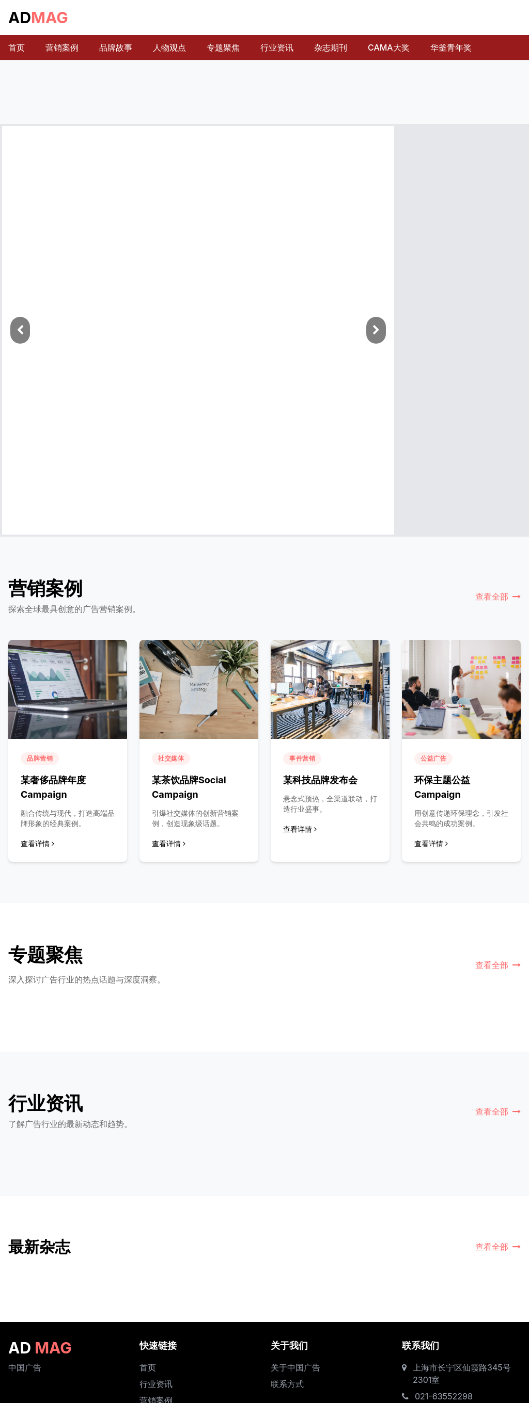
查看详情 (37, 843)
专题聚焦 (223, 47)
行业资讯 (276, 47)
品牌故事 (115, 47)
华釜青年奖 (451, 47)
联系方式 (287, 1384)
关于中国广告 (295, 1367)
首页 (16, 47)
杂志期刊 (330, 47)
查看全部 (498, 596)
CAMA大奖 (389, 47)
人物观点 (169, 47)
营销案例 (62, 47)
